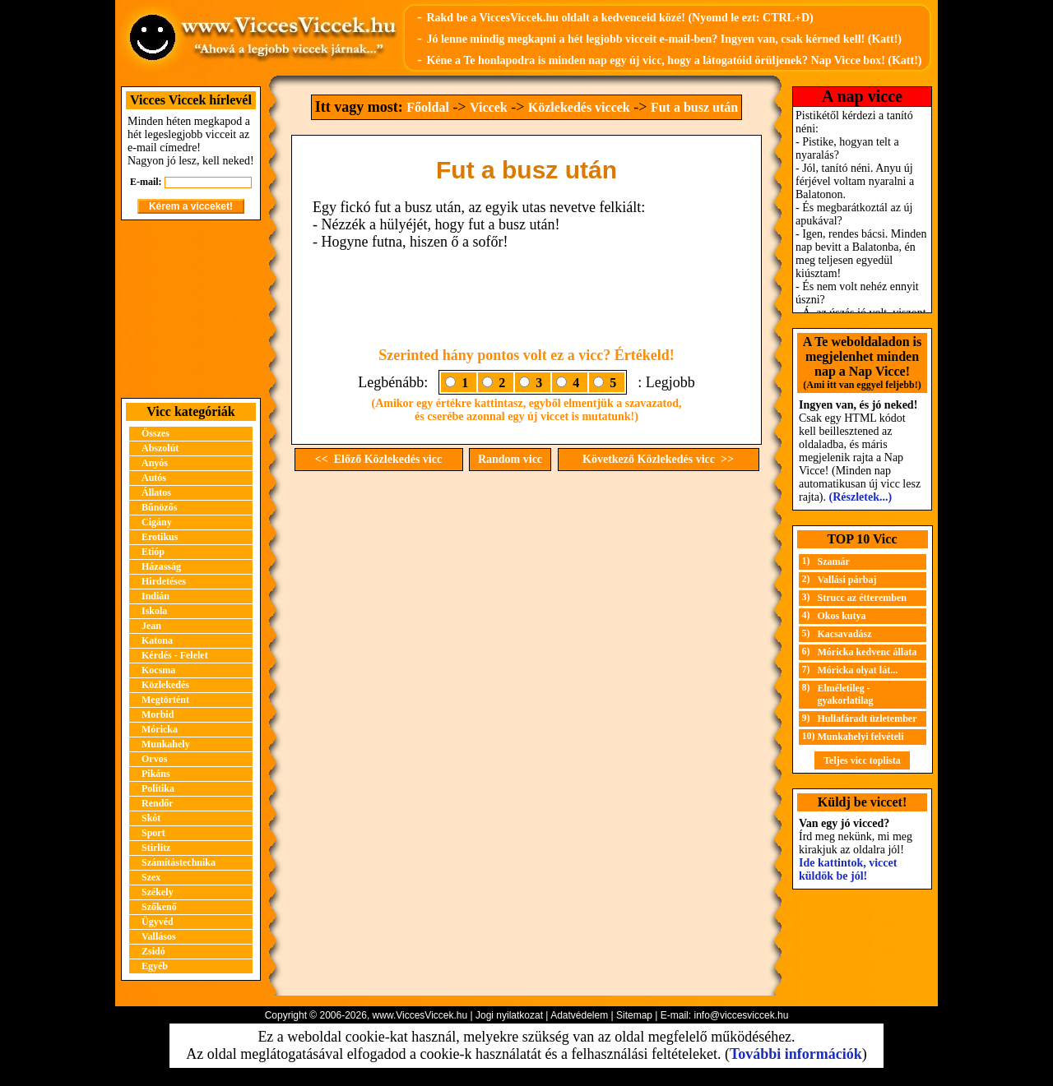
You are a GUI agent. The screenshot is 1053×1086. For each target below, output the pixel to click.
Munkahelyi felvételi (861, 736)
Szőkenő (159, 907)
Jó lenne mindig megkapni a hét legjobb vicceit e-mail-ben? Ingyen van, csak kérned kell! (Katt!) (664, 39)
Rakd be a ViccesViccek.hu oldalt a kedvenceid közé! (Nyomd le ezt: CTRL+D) (619, 18)
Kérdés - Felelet (174, 655)
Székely (157, 892)
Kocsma (158, 670)
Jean (151, 625)
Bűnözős (159, 507)
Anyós (154, 463)
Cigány (156, 522)
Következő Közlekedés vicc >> (658, 459)
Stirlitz (155, 847)
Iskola (154, 611)
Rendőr (157, 803)
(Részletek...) (861, 497)
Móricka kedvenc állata (867, 652)
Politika (157, 788)
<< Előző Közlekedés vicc (378, 459)
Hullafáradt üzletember (867, 718)
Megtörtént (165, 699)
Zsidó (153, 951)
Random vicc (510, 459)
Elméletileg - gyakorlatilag (846, 694)
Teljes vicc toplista (862, 760)
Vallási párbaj (847, 579)
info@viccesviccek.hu (740, 1015)
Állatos (156, 492)
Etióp (153, 551)
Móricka (159, 729)
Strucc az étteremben (862, 597)
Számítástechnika (178, 862)
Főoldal (427, 107)
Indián (155, 596)
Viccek (489, 107)
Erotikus (159, 537)
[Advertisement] (191, 309)
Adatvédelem (579, 1015)
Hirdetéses (163, 581)
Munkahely (165, 744)
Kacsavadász (845, 634)
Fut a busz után (694, 107)
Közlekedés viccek (579, 107)
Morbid (157, 714)
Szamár (834, 561)
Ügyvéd (157, 921)
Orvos (154, 759)
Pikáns (155, 773)
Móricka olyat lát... (858, 670)
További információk (796, 1054)
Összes (155, 433)
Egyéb (154, 966)
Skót (150, 818)
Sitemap (634, 1015)
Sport (153, 833)
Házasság (161, 566)
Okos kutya (842, 616)
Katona (157, 640)
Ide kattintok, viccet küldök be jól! (848, 869)
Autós (153, 477)
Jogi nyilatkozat (509, 1015)
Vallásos (158, 936)
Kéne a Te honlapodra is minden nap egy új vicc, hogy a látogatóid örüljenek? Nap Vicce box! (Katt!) (673, 60)
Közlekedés (165, 685)
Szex (150, 877)
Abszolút (160, 448)
